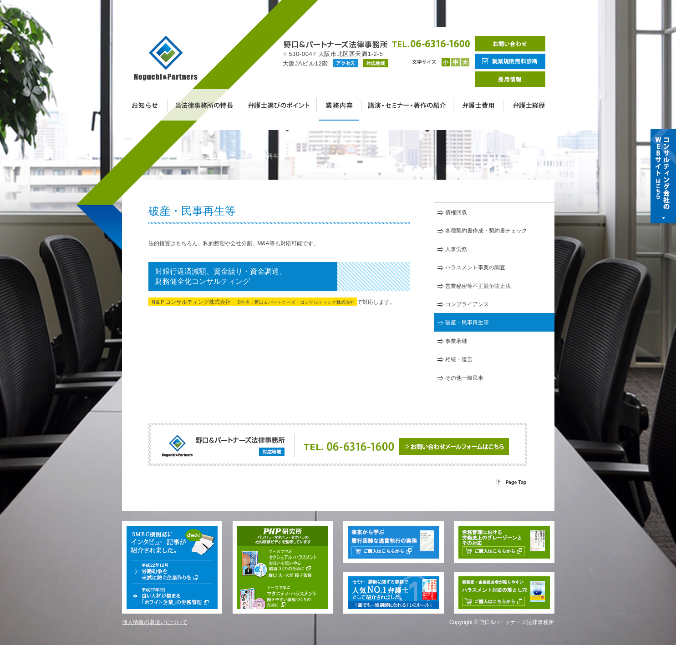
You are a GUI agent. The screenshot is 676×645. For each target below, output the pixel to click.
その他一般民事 (464, 378)
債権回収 (456, 212)
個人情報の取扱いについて (155, 622)
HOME (185, 156)
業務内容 (217, 156)
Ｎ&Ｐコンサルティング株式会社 (253, 302)
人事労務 (456, 249)
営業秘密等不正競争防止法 (478, 286)
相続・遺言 (459, 359)
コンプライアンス (467, 304)
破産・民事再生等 (467, 322)
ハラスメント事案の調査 (475, 267)
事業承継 (456, 341)
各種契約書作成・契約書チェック (486, 230)
